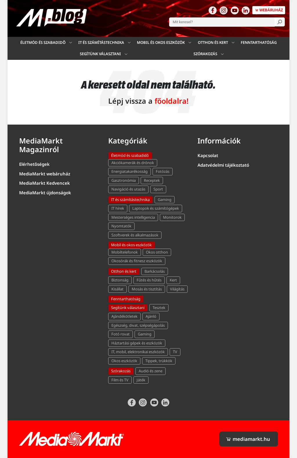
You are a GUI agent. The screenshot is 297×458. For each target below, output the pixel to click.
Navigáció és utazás (128, 189)
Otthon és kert (213, 42)
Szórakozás (205, 53)
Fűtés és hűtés (149, 280)
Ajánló (151, 316)
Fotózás (162, 171)
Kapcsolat (208, 155)
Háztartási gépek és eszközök (136, 343)
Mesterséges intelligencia (133, 217)
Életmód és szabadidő (43, 42)
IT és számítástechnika (130, 199)
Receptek (152, 180)
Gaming (164, 199)
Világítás (177, 289)
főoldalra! (172, 101)
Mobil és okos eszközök (131, 244)
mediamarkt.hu (248, 439)
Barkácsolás (154, 271)
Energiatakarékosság (129, 171)
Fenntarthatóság (259, 42)
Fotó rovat (120, 334)
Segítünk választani (127, 307)
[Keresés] (280, 21)
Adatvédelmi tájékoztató (223, 165)
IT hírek (117, 208)
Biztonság (119, 280)
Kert (173, 280)
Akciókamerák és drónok (132, 162)
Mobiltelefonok (124, 252)
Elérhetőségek (34, 164)
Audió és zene (150, 370)
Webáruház (269, 9)
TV (175, 351)
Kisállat (117, 289)
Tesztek (159, 307)
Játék (141, 379)
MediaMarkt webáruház (44, 174)
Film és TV (119, 379)
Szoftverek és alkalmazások (134, 235)
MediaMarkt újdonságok (45, 192)
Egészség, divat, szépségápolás (138, 325)
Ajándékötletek (124, 316)
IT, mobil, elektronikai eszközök (138, 351)
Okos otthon (157, 252)
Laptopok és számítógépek (155, 208)
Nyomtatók (121, 226)
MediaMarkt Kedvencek (44, 183)
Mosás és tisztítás (147, 289)
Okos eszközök (124, 360)
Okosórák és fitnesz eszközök (136, 260)
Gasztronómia (123, 180)
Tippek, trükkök (158, 360)
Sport (158, 189)
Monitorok (172, 217)
